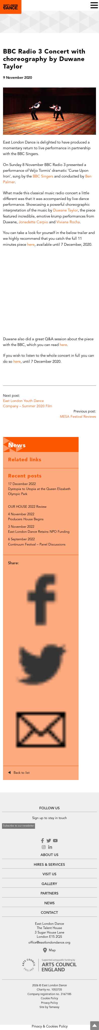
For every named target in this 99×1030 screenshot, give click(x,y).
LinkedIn (50, 847)
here (31, 245)
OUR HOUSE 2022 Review (27, 506)
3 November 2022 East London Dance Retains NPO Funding (39, 529)
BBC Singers (43, 176)
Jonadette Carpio (33, 222)
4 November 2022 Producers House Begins (26, 517)
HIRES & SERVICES (49, 864)
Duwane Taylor (65, 210)
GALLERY (49, 884)
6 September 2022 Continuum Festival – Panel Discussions (36, 542)
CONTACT (49, 912)
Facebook (42, 841)
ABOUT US (49, 855)
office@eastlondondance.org (49, 942)
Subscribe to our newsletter (18, 825)
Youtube (55, 841)
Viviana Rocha (68, 222)
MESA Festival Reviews (78, 416)
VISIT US (49, 874)
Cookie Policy (49, 998)
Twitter (48, 841)
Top (94, 1025)
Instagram (43, 847)
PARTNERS (49, 893)
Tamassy (54, 1007)
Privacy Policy (49, 1003)
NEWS (49, 903)
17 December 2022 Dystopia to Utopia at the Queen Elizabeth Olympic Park (39, 489)
